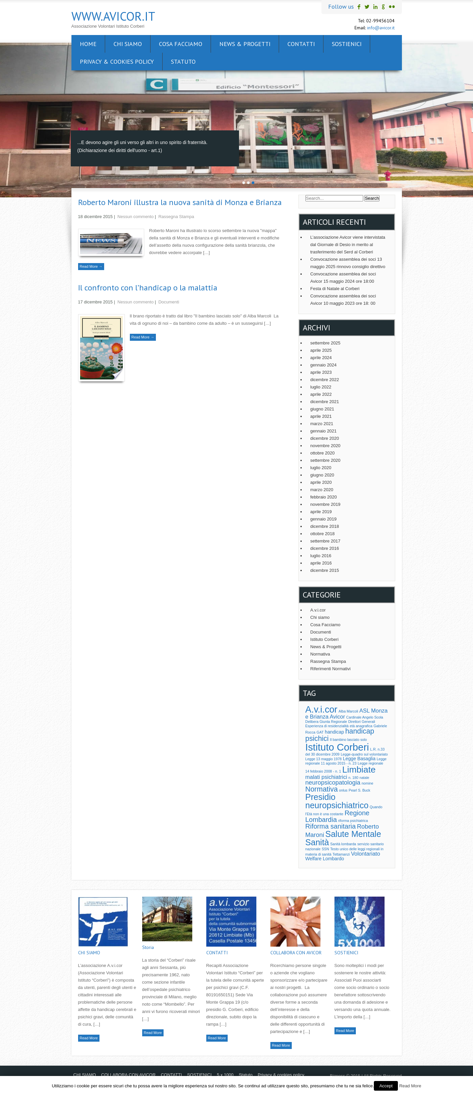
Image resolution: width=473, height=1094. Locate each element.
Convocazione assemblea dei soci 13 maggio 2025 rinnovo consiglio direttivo (348, 263)
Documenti (168, 301)
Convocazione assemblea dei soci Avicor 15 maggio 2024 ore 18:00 (343, 277)
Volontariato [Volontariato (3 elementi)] (365, 854)
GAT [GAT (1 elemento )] (319, 732)
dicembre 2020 (324, 438)
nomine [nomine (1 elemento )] (367, 783)
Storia (148, 947)
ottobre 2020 (322, 452)
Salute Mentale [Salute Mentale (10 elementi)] (353, 834)
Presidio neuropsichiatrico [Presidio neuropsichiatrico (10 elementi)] (337, 801)
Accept (386, 1085)
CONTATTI (301, 44)
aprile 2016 (321, 563)
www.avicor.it (113, 16)
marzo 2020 (321, 489)
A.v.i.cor (318, 610)
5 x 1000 (225, 1074)
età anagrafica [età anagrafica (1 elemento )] (361, 726)
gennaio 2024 (323, 364)
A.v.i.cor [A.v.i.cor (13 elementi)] (321, 709)
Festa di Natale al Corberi (335, 288)
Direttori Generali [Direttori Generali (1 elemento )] (361, 722)
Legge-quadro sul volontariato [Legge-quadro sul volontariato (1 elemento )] (364, 754)
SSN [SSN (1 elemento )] (325, 849)
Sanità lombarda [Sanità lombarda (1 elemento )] (343, 844)
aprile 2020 (321, 482)
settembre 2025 (325, 342)
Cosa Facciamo (325, 624)
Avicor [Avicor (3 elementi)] (337, 717)
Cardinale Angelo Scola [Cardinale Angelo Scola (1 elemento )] (364, 717)
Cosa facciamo (180, 44)
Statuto (183, 61)
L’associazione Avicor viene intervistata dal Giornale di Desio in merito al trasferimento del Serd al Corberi (348, 244)
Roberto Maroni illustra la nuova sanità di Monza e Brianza (180, 202)
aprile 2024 (321, 357)
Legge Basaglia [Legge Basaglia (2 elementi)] (359, 758)
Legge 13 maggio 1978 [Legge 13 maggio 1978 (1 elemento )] (323, 759)
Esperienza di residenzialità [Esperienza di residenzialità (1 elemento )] (327, 726)
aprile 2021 (321, 416)
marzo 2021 (321, 423)
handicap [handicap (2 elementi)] (334, 732)
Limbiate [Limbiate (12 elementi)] (359, 770)
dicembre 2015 (324, 570)
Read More (89, 1038)
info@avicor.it (381, 28)
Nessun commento (135, 216)
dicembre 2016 (324, 548)
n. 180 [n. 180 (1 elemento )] (353, 778)
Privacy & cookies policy (117, 61)
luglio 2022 (320, 386)
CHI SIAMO (127, 44)
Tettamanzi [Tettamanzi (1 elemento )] (341, 854)
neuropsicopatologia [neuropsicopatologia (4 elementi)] (333, 782)
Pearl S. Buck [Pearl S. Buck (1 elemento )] (360, 790)
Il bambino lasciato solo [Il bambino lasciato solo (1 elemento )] (348, 740)
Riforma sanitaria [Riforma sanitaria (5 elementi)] (330, 826)
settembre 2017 (325, 540)
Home (88, 44)
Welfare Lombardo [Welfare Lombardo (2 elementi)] (324, 858)
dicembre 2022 (324, 379)
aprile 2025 (321, 350)
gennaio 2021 (323, 430)
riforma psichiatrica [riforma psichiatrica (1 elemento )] (353, 821)
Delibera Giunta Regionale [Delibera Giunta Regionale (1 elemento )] (326, 722)
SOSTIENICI (347, 44)
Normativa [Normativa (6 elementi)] (321, 789)
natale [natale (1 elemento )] (364, 778)
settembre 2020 (325, 460)
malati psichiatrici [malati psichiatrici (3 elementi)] (326, 777)
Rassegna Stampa (176, 216)
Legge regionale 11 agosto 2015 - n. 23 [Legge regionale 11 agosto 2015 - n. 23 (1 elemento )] (346, 761)
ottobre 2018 (322, 533)
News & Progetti (244, 44)
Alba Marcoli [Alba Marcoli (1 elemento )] (348, 711)
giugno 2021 (322, 408)
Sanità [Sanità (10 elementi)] (317, 842)
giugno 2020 (322, 474)
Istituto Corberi (324, 639)
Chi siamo (320, 617)
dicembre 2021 (324, 401)
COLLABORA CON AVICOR (295, 953)
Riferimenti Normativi (330, 668)
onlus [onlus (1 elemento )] (343, 790)
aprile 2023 (321, 372)
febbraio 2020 (323, 496)
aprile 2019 (321, 511)
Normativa (320, 654)
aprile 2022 (321, 394)
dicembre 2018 (324, 526)
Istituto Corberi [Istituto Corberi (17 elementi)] (337, 747)
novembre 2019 (325, 504)
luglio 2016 (320, 555)
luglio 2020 (320, 467)
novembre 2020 (325, 445)
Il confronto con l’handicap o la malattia (147, 287)
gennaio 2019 (323, 518)
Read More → (91, 266)
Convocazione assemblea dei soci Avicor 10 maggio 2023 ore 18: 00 (343, 299)
